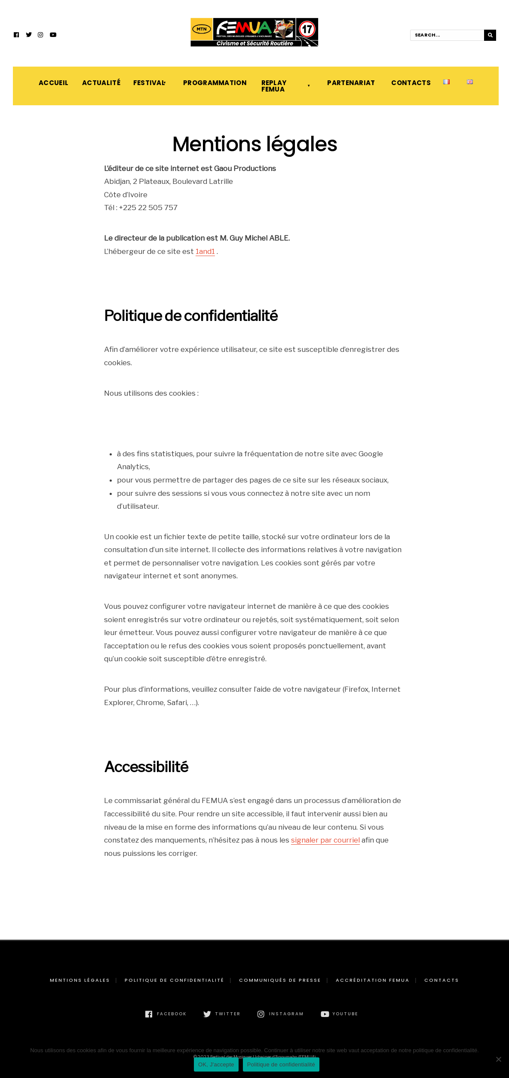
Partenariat (350, 82)
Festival (149, 82)
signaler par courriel (325, 840)
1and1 (205, 251)
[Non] (498, 1059)
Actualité (99, 82)
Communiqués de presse (280, 980)
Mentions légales (80, 980)
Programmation (213, 82)
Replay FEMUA (274, 86)
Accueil (52, 82)
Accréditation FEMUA (373, 980)
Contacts (408, 82)
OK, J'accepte (216, 1064)
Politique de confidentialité (174, 980)
